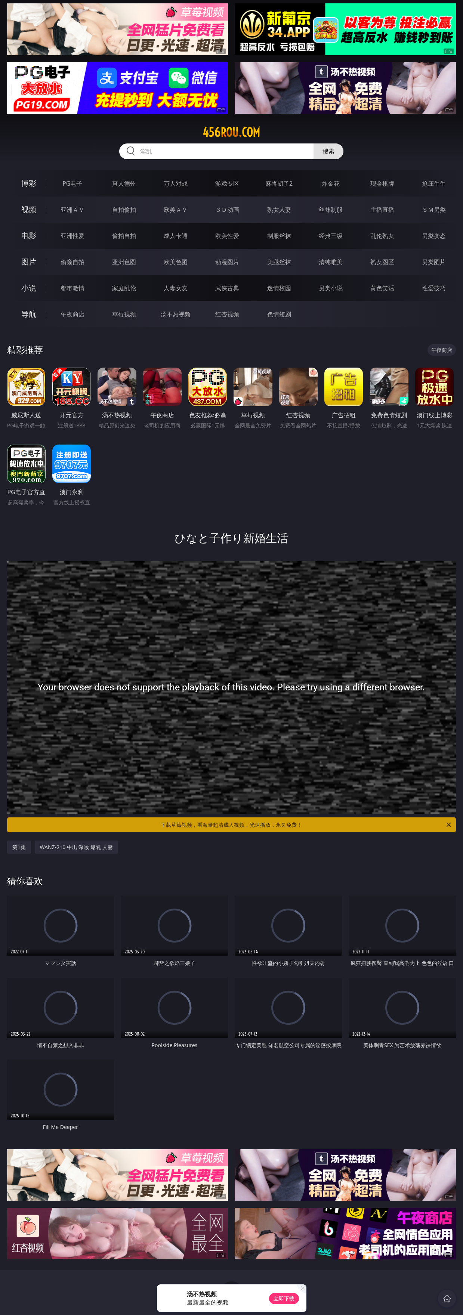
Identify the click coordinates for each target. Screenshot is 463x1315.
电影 (28, 235)
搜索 (328, 151)
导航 (28, 314)
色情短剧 (279, 314)
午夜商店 (72, 314)
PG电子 (72, 183)
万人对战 (176, 183)
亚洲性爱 (72, 236)
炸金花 (331, 183)
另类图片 (434, 262)
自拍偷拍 (124, 209)
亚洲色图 (124, 262)
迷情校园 (279, 288)
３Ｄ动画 (227, 209)
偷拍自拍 (124, 236)
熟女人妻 (279, 209)
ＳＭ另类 (434, 209)
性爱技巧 (434, 288)
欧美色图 (176, 262)
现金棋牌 (382, 183)
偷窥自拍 (72, 262)
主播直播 (382, 209)
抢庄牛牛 (434, 183)
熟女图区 (382, 262)
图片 (28, 262)
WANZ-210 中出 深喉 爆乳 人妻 (76, 847)
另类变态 (434, 236)
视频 (28, 209)
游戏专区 (227, 183)
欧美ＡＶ (176, 209)
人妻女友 (176, 288)
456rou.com (231, 132)
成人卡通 (176, 236)
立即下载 (284, 1298)
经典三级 (331, 236)
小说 (28, 288)
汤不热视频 (176, 314)
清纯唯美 (331, 262)
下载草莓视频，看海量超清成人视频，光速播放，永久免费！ (306, 824)
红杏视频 (227, 314)
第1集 (19, 847)
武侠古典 (227, 288)
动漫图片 (227, 262)
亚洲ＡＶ (72, 209)
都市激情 (72, 288)
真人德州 (124, 183)
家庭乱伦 (124, 288)
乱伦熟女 (382, 236)
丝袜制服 (331, 209)
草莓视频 (124, 314)
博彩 (28, 183)
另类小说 (331, 288)
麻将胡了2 (279, 183)
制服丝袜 (279, 236)
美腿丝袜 (279, 262)
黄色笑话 (382, 288)
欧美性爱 (227, 236)
